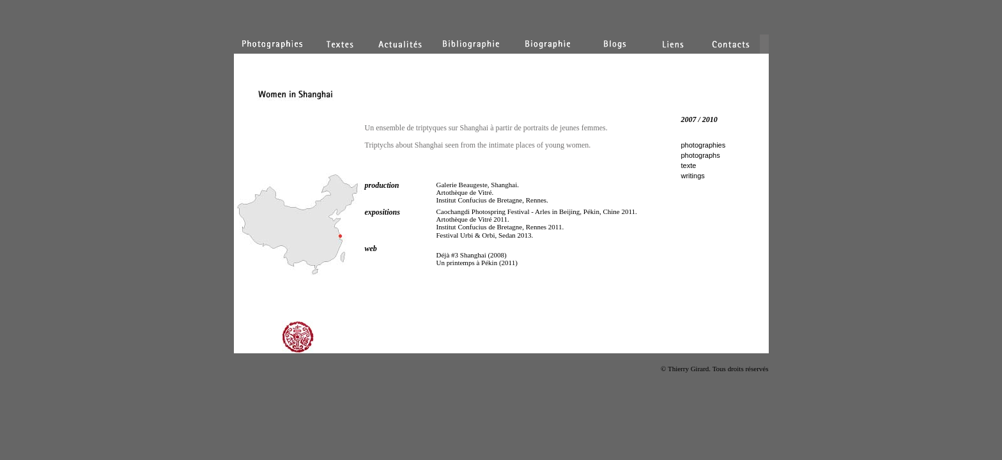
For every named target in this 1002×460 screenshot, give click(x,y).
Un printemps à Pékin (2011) (477, 262)
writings (693, 176)
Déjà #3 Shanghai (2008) (471, 255)
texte (689, 165)
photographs (700, 155)
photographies (703, 145)
